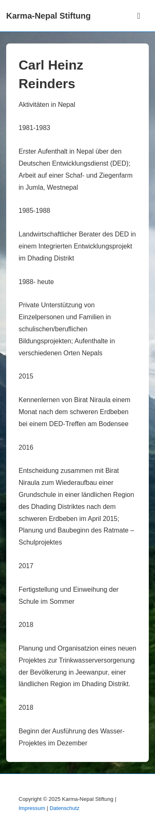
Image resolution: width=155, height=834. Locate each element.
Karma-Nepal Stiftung (48, 15)
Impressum (32, 808)
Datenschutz (64, 808)
